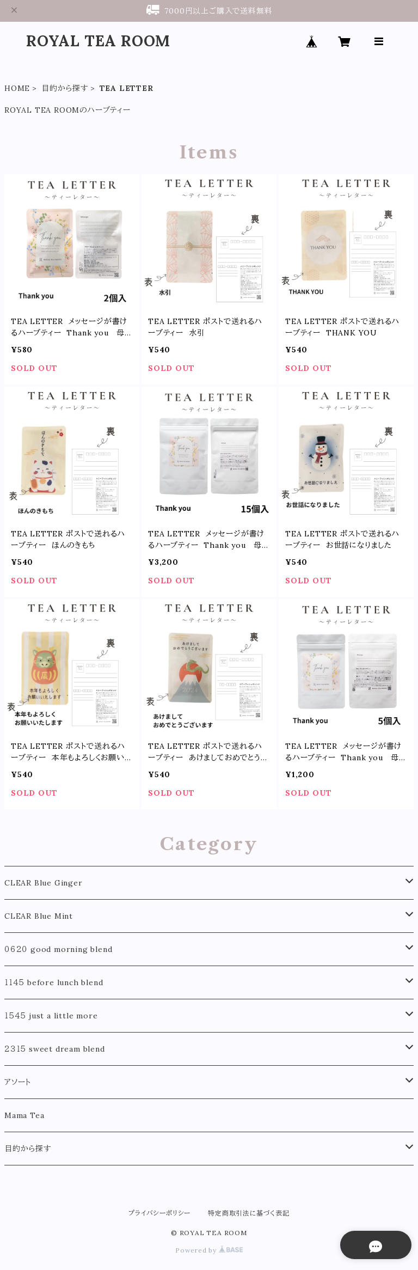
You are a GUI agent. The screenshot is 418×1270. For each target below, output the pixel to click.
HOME (17, 88)
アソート (17, 1082)
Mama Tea (24, 1115)
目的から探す (64, 88)
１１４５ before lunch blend (53, 982)
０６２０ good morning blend (58, 949)
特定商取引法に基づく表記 (249, 1213)
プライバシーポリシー (159, 1213)
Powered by (209, 1250)
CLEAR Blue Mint (38, 916)
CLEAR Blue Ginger (43, 883)
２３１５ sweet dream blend (54, 1049)
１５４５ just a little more (50, 1016)
